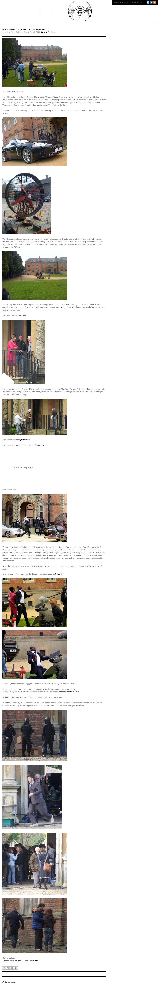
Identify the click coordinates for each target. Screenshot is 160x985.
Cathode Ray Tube (9, 961)
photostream (25, 440)
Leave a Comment (48, 32)
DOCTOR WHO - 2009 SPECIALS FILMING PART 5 (25, 29)
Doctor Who (33, 961)
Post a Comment (8, 982)
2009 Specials (22, 961)
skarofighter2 (41, 445)
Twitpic (63, 307)
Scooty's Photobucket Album (68, 692)
